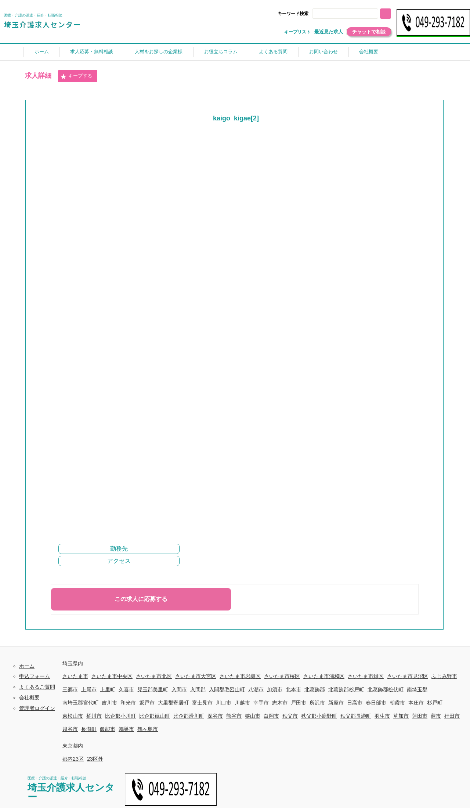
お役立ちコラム (221, 51)
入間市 (179, 689)
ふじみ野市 (444, 676)
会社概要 (368, 51)
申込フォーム (34, 676)
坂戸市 (147, 703)
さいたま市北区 (154, 676)
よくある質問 (273, 51)
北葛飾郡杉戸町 (346, 689)
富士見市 (202, 703)
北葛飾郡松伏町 (386, 689)
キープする (76, 76)
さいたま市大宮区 (195, 676)
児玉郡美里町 (152, 689)
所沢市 (317, 703)
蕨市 (436, 716)
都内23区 (73, 759)
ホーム (42, 51)
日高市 (354, 703)
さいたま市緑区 (366, 676)
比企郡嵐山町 (154, 716)
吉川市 (109, 703)
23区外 (95, 759)
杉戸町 (434, 703)
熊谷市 (234, 716)
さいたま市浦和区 (323, 676)
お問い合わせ (323, 51)
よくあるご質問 (37, 687)
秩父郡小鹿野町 (319, 716)
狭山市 (252, 716)
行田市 (452, 716)
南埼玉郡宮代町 (80, 703)
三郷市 (70, 689)
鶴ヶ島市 (147, 729)
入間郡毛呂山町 (227, 689)
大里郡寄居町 (173, 703)
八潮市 (256, 689)
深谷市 (215, 716)
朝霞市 (397, 703)
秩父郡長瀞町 (355, 716)
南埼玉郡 (417, 689)
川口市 (223, 703)
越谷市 (70, 729)
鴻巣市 (126, 729)
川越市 (242, 703)
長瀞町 (89, 729)
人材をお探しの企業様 (158, 51)
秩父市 (290, 716)
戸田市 (298, 703)
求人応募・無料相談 (91, 51)
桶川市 (94, 716)
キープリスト (297, 32)
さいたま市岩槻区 (240, 676)
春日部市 (376, 703)
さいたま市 (75, 676)
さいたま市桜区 (282, 676)
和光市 (128, 703)
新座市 (336, 703)
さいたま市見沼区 (407, 676)
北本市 (293, 689)
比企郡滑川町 (188, 716)
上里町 (107, 689)
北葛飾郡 (314, 689)
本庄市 (416, 703)
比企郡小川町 (120, 716)
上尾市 (89, 689)
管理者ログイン (37, 708)
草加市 (401, 716)
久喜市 (126, 689)
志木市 (280, 703)
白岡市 (271, 716)
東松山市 (72, 716)
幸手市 (261, 703)
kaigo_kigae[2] (236, 118)
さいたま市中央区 (112, 676)
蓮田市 (419, 716)
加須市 (274, 689)
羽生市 (382, 716)
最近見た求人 (328, 32)
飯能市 (107, 729)
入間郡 (198, 689)
